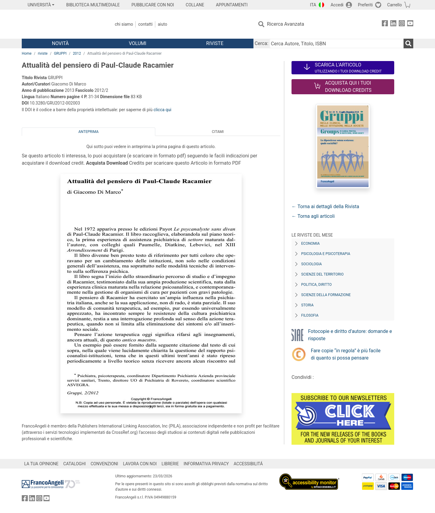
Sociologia (311, 264)
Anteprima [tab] (89, 132)
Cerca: (261, 43)
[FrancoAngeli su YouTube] (410, 24)
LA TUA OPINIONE (41, 463)
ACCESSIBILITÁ (248, 463)
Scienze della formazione (326, 295)
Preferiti (365, 4)
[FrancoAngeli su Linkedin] (393, 24)
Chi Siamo (124, 24)
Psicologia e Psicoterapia (325, 254)
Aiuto (162, 24)
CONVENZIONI (104, 463)
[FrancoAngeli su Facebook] (385, 24)
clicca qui (162, 109)
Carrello (394, 4)
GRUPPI (60, 53)
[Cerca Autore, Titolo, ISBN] (336, 43)
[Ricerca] (408, 43)
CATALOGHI (74, 463)
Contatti (145, 24)
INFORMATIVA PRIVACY (206, 463)
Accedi (336, 4)
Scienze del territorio (322, 274)
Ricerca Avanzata (285, 24)
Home (26, 53)
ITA (313, 4)
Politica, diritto (316, 284)
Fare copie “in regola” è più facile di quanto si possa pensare (346, 354)
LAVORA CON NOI (140, 463)
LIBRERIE (170, 463)
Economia (310, 243)
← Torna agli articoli (313, 216)
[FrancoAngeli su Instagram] (402, 24)
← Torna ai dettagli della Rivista (325, 206)
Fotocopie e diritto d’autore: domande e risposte (350, 334)
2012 (77, 53)
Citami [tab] (218, 132)
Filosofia (309, 315)
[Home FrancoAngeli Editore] (62, 24)
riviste (42, 53)
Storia (307, 305)
